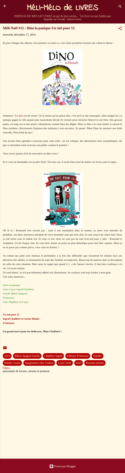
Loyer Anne (64, 362)
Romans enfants (95, 362)
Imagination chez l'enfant (39, 362)
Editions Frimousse (78, 355)
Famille (97, 355)
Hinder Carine (12, 362)
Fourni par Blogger (62, 466)
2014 (7, 355)
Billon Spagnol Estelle (27, 355)
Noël (78, 362)
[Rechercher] (120, 7)
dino (21, 115)
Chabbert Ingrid (53, 355)
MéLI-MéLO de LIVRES (62, 8)
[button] (120, 29)
